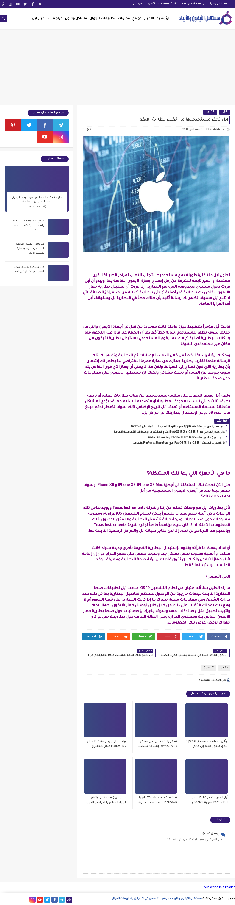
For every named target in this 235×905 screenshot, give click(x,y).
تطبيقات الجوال (102, 19)
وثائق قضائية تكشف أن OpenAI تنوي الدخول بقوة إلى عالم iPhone (207, 744)
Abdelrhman (37, 206)
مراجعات (55, 19)
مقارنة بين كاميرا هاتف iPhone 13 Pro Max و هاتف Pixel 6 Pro (186, 437)
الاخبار (149, 19)
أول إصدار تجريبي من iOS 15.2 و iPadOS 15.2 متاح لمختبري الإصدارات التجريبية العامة (169, 432)
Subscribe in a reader (219, 887)
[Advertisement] (117, 69)
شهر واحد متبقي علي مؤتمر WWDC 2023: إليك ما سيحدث (157, 744)
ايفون (210, 111)
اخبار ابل (38, 19)
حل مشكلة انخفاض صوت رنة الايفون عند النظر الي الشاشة (37, 199)
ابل (225, 111)
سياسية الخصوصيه (194, 3)
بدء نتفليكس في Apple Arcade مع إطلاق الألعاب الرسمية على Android (177, 426)
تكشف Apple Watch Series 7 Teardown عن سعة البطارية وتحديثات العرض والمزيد (157, 800)
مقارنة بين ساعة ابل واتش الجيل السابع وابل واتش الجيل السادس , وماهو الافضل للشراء (106, 800)
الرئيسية (164, 19)
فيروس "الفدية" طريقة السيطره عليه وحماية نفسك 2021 (30, 249)
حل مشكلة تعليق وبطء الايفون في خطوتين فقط (29, 269)
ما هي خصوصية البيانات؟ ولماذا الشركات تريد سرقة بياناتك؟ (28, 226)
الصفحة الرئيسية (220, 3)
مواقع (136, 19)
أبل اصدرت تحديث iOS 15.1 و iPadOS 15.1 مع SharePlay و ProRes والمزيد (179, 443)
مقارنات (124, 19)
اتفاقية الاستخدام (168, 3)
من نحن (137, 3)
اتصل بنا (150, 3)
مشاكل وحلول (76, 19)
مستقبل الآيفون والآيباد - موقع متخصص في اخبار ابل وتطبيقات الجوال (157, 898)
